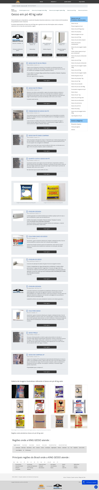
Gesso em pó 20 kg (76, 60)
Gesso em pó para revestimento (76, 43)
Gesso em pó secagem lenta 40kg (39, 10)
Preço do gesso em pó (77, 26)
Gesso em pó (74, 23)
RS (34, 462)
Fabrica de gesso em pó (77, 34)
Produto (53, 1)
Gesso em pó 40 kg (71, 10)
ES (21, 462)
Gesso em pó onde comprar (78, 40)
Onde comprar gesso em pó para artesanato (78, 52)
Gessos (73, 129)
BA (41, 462)
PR (27, 462)
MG (17, 462)
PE (37, 462)
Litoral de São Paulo (63, 445)
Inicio (41, 1)
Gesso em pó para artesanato (78, 63)
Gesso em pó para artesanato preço (78, 56)
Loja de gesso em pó (76, 115)
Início (64, 477)
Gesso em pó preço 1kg (77, 78)
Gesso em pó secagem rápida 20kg (57, 10)
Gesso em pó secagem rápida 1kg (78, 47)
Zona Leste (44, 445)
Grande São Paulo (52, 445)
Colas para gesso (75, 127)
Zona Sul (38, 445)
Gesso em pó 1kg (75, 81)
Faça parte (82, 1)
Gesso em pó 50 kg (76, 37)
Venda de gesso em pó (24, 10)
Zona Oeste (31, 445)
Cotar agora (18, 55)
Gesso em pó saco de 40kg (78, 86)
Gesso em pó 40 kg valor (77, 97)
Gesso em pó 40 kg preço (77, 29)
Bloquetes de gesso (76, 124)
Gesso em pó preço (76, 31)
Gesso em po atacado (76, 84)
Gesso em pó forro (76, 106)
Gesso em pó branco (82, 10)
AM (54, 462)
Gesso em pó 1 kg (75, 95)
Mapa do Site (82, 477)
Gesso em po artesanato (77, 100)
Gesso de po (74, 92)
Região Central (17, 445)
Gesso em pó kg (75, 108)
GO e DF (49, 462)
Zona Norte (24, 445)
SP (24, 462)
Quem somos (67, 1)
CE (44, 462)
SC (31, 462)
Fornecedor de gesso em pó (78, 89)
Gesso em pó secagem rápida (78, 73)
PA (57, 462)
